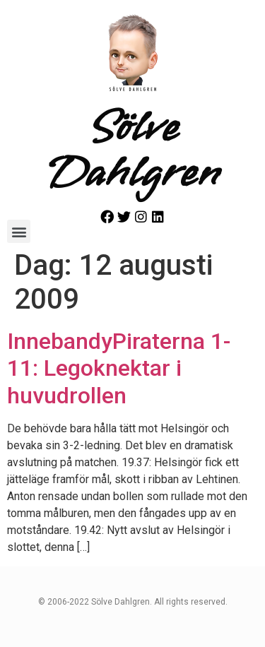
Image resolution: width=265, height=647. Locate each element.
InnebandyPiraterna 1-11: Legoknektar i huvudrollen (118, 368)
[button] (18, 231)
